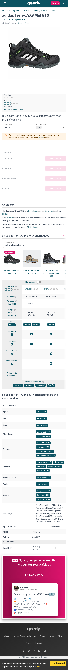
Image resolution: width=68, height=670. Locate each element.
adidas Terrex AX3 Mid (13, 110)
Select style (8, 125)
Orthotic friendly (12, 351)
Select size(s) (41, 125)
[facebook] (39, 651)
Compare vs (9, 242)
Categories (14, 10)
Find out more (34, 575)
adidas (55, 10)
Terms (28, 643)
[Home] (3, 10)
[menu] (5, 3)
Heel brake (12, 341)
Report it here (23, 23)
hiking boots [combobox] (14, 245)
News (51, 636)
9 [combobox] (43, 127)
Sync (55, 3)
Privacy (61, 636)
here (38, 666)
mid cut (10, 217)
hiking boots (33, 227)
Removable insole (11, 361)
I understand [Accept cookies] (58, 663)
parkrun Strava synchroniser (24, 636)
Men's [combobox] (7, 127)
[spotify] (44, 651)
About (6, 636)
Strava (42, 636)
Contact (38, 643)
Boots (27, 10)
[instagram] (34, 651)
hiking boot (33, 211)
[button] (34, 203)
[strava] (23, 651)
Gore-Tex (48, 211)
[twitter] (28, 651)
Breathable (12, 331)
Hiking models (40, 10)
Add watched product (15, 19)
